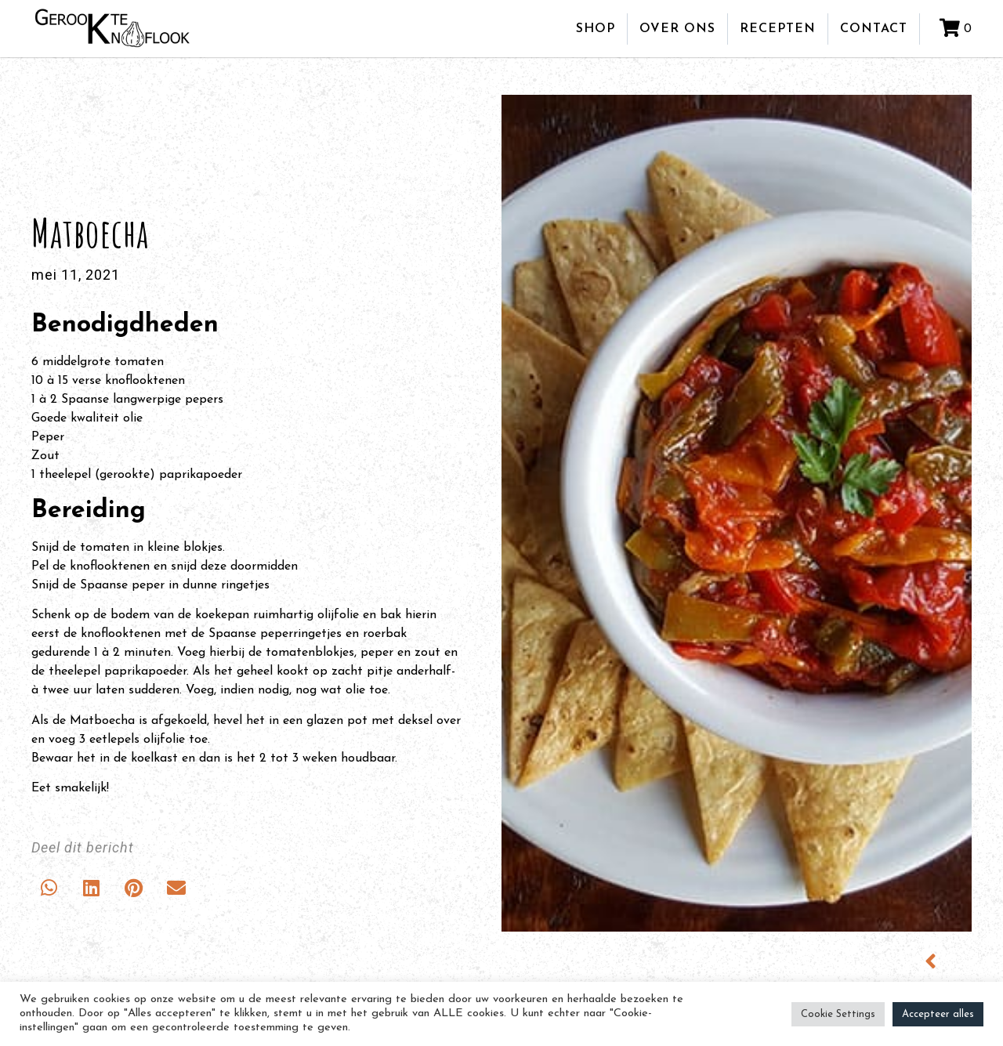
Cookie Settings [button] (838, 1014)
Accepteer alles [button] (938, 1014)
